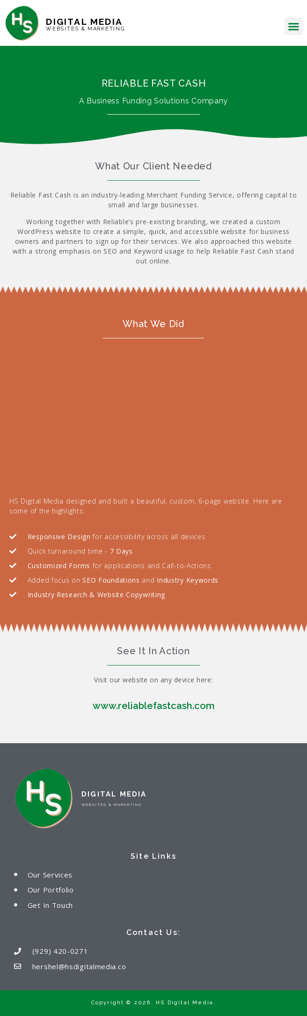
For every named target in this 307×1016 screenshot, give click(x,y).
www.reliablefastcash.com (154, 705)
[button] (293, 27)
